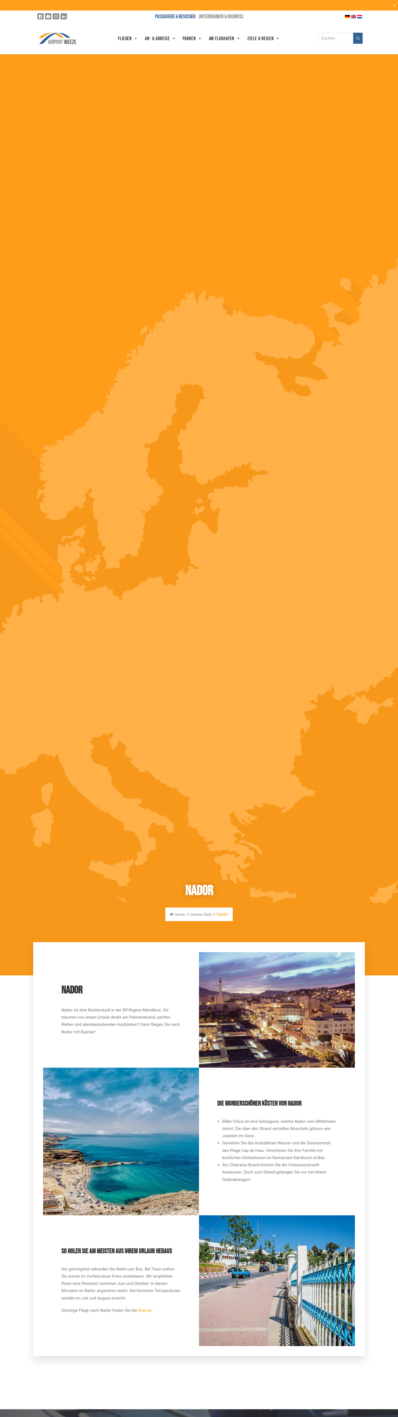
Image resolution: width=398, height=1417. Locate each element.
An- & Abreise (160, 39)
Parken (192, 39)
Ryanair (144, 1310)
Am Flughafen (224, 39)
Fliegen (127, 39)
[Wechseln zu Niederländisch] (360, 16)
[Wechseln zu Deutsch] (347, 16)
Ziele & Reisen (263, 39)
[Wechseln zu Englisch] (353, 16)
